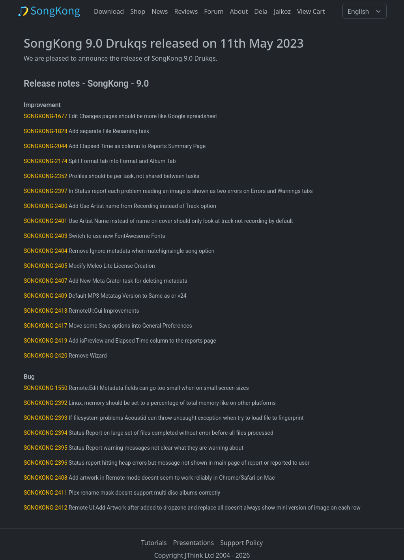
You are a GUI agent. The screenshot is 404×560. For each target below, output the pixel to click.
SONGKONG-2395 (45, 448)
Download (109, 11)
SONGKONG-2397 (45, 191)
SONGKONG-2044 (45, 146)
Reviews (186, 11)
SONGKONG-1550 (45, 388)
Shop (137, 11)
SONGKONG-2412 (45, 507)
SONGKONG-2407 (45, 281)
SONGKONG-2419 (45, 340)
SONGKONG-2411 (45, 493)
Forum (213, 11)
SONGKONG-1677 (45, 116)
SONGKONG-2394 (45, 433)
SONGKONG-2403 (45, 236)
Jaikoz (282, 11)
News (160, 11)
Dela (260, 11)
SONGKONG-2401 (45, 221)
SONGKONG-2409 (45, 296)
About (239, 11)
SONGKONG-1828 (45, 131)
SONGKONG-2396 (45, 463)
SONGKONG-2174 (45, 161)
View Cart (311, 11)
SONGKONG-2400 (45, 206)
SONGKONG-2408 (45, 478)
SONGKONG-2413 (45, 311)
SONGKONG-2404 (45, 251)
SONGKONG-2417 (45, 326)
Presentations (193, 542)
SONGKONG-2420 (45, 355)
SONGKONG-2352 (45, 176)
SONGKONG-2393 (45, 418)
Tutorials (154, 542)
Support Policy (241, 542)
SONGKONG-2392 (45, 403)
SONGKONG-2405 (45, 266)
